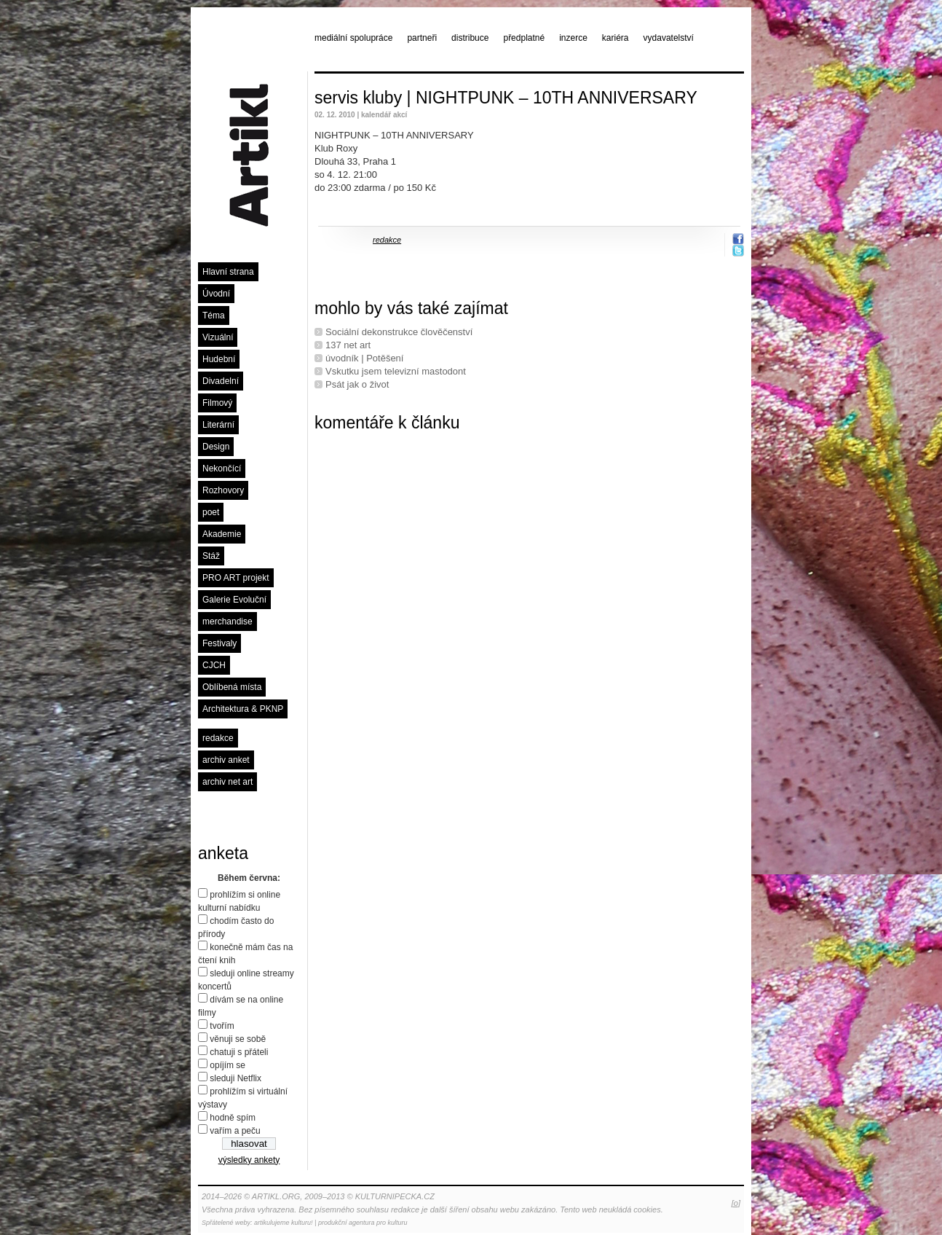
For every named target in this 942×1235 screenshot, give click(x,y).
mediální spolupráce (353, 38)
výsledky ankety (249, 1160)
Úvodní (216, 294)
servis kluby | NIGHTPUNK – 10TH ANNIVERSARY (505, 97)
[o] (736, 1203)
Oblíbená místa (231, 687)
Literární (218, 425)
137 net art (348, 345)
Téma (213, 315)
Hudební (218, 359)
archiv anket (226, 760)
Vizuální (217, 337)
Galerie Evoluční (234, 600)
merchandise (227, 621)
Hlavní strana (228, 272)
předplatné (524, 38)
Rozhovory (223, 490)
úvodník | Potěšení (364, 358)
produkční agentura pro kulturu (363, 1222)
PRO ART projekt (235, 578)
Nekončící (221, 468)
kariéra (615, 38)
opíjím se (227, 1065)
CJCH (214, 665)
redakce (218, 738)
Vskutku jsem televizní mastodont (395, 371)
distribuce (469, 38)
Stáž (211, 556)
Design (215, 447)
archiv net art (227, 782)
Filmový (217, 403)
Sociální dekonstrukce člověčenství (398, 331)
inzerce (573, 38)
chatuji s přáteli (239, 1052)
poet (210, 512)
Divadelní (220, 381)
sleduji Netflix (235, 1078)
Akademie (221, 534)
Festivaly (219, 643)
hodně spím (233, 1118)
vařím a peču (235, 1131)
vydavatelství (669, 38)
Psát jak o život (357, 384)
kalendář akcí (384, 115)
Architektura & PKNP (242, 709)
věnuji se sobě (238, 1039)
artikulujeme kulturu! (283, 1222)
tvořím (222, 1026)
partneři (422, 38)
